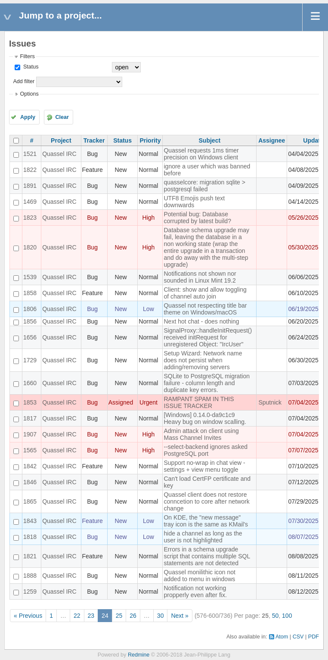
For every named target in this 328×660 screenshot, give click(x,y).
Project (61, 140)
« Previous (28, 615)
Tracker (94, 140)
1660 (30, 383)
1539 (30, 277)
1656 (30, 337)
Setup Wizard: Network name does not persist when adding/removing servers (203, 360)
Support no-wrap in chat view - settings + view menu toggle (204, 466)
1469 (30, 201)
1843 (30, 520)
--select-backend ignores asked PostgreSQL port (206, 450)
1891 (30, 185)
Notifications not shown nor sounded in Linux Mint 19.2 (200, 277)
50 (275, 615)
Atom (281, 637)
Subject (210, 140)
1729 (30, 360)
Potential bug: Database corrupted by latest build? (197, 217)
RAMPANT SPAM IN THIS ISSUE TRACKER (199, 402)
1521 (30, 153)
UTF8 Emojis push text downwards (194, 202)
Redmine (138, 655)
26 (133, 615)
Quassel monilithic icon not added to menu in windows (199, 575)
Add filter (23, 81)
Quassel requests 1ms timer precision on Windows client (201, 154)
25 (119, 615)
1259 (30, 591)
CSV (298, 637)
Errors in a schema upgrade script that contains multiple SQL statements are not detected (207, 556)
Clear (62, 117)
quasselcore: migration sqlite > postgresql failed (204, 186)
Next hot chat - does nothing (201, 321)
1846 (30, 482)
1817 (30, 418)
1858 (30, 293)
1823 (30, 217)
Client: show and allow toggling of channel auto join (205, 293)
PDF (313, 637)
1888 (30, 575)
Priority (150, 140)
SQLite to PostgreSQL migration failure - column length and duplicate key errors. (206, 383)
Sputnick (270, 402)
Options (29, 94)
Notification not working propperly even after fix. (195, 591)
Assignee (271, 140)
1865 (30, 501)
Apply (27, 117)
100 (287, 615)
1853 (30, 402)
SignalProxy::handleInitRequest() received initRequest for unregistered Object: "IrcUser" (208, 337)
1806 (30, 308)
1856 (30, 321)
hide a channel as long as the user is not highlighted (203, 537)
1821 (30, 556)
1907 (30, 434)
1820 (30, 247)
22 (77, 615)
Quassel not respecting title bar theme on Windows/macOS (205, 309)
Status (30, 67)
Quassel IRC (59, 153)
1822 (30, 169)
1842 (30, 466)
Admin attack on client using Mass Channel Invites (201, 434)
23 (91, 615)
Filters (27, 56)
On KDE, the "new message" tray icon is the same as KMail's (206, 521)
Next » (179, 615)
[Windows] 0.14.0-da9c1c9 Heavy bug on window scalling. (205, 418)
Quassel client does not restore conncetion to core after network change (206, 501)
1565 (30, 450)
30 (160, 615)
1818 (30, 536)
